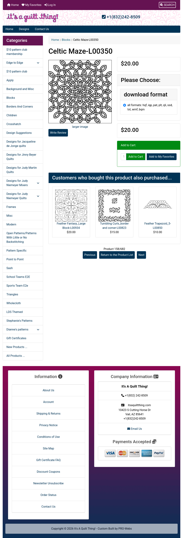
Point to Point (15, 259)
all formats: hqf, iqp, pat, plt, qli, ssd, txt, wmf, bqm (149, 107)
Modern (11, 224)
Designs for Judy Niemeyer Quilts (22, 196)
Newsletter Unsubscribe (48, 483)
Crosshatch (13, 124)
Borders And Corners (19, 106)
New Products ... (16, 347)
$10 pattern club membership (16, 52)
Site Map (48, 448)
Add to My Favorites (161, 156)
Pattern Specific (16, 250)
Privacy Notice (48, 425)
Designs (24, 29)
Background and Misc (20, 89)
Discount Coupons (48, 471)
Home (13, 5)
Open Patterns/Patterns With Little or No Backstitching (21, 238)
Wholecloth (13, 303)
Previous (89, 255)
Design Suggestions (19, 133)
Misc (9, 215)
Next (141, 255)
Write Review (58, 132)
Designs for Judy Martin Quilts (21, 170)
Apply (10, 80)
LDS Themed (14, 312)
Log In (50, 5)
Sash (9, 268)
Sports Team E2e (17, 285)
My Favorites (31, 5)
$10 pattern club (16, 71)
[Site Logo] (32, 18)
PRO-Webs (125, 528)
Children (11, 115)
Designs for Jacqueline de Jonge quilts (21, 144)
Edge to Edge (22, 62)
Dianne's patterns (22, 329)
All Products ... (15, 355)
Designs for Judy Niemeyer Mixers (22, 183)
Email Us (134, 428)
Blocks (66, 40)
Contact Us (42, 29)
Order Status (48, 495)
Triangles (12, 294)
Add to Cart (135, 156)
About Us (48, 390)
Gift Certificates (16, 338)
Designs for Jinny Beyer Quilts (21, 157)
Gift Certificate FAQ (48, 460)
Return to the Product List (117, 255)
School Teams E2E (18, 277)
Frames (11, 207)
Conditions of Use (48, 437)
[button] (167, 5)
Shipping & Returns (48, 413)
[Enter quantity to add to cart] (123, 156)
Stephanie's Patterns (19, 320)
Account (48, 402)
